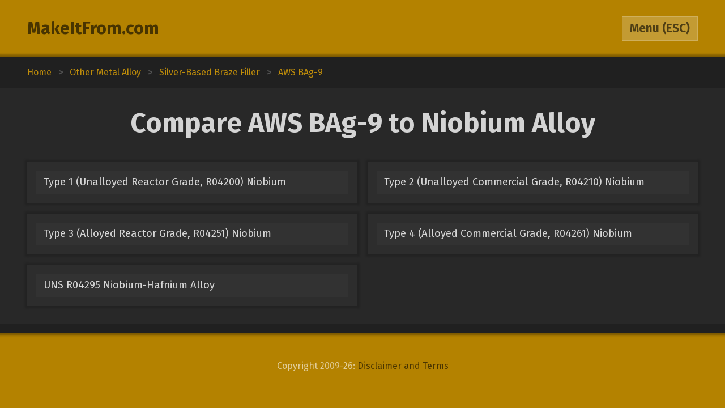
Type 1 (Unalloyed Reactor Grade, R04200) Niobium (165, 182)
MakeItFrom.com (93, 28)
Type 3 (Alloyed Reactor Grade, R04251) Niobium (157, 233)
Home (39, 72)
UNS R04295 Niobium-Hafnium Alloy (129, 285)
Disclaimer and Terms (403, 365)
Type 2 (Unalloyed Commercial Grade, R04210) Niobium (514, 182)
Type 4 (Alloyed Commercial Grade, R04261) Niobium (508, 233)
